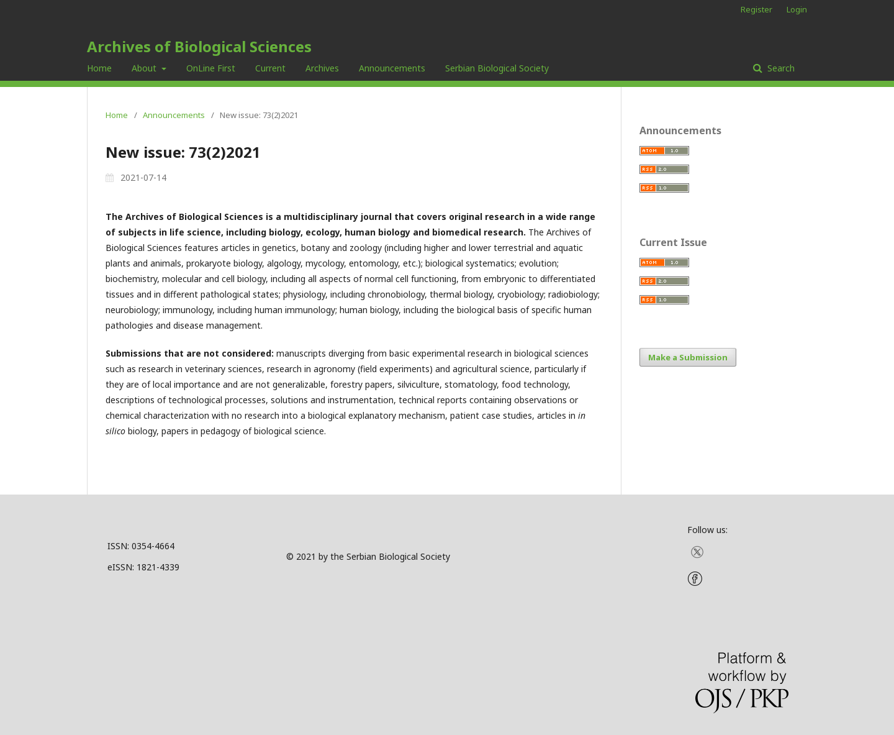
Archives (322, 68)
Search (780, 68)
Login (797, 9)
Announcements (392, 68)
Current (270, 68)
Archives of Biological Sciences (199, 46)
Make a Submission (688, 357)
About (145, 68)
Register (756, 9)
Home (99, 68)
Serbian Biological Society (497, 68)
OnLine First (210, 68)
